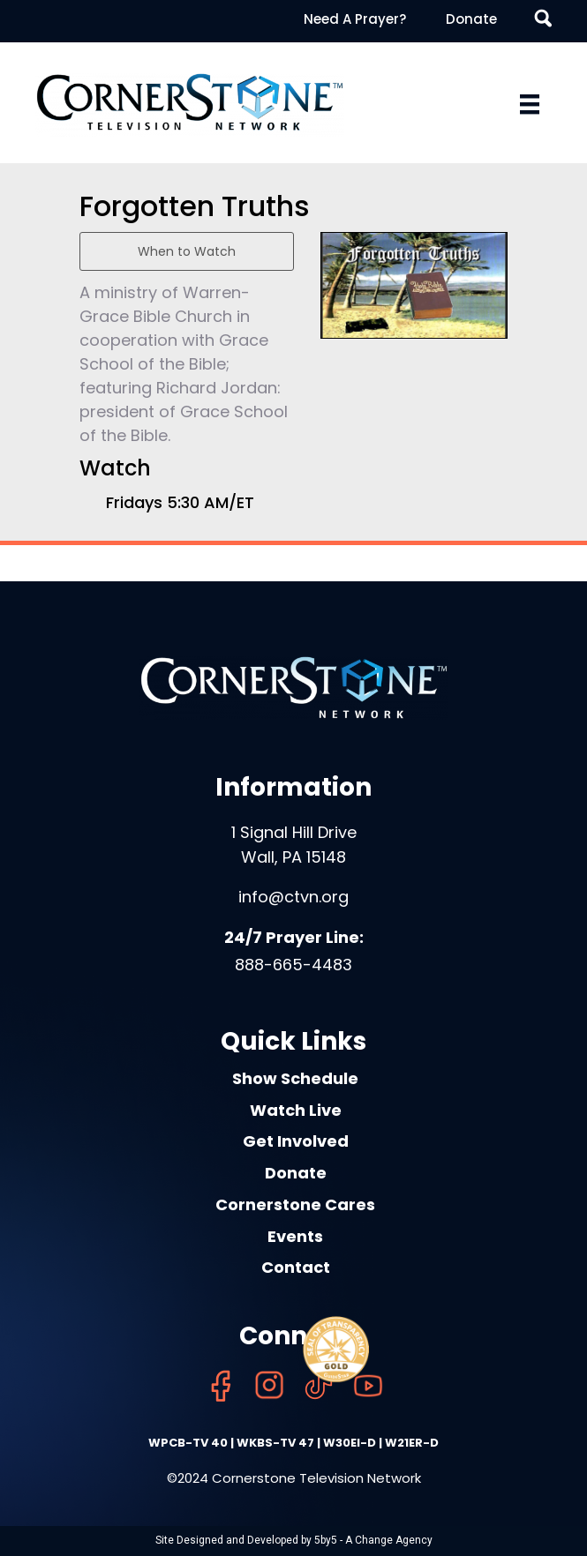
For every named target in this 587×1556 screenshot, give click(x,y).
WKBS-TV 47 (275, 1442)
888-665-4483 (293, 965)
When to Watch (187, 251)
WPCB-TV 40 (188, 1442)
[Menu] (530, 104)
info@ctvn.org (293, 897)
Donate (471, 19)
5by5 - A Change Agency (373, 1540)
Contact (295, 1267)
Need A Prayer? (355, 19)
